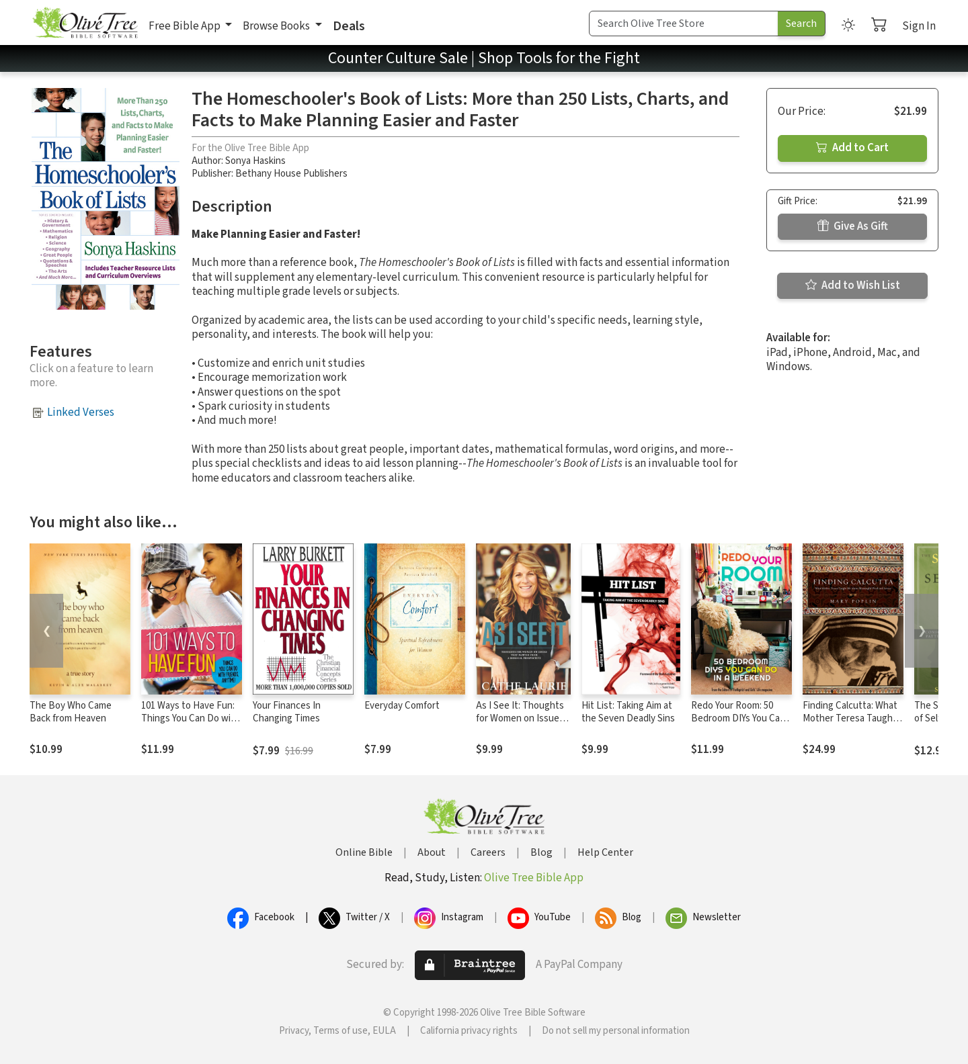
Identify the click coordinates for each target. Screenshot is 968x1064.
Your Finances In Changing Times (287, 712)
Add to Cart (852, 148)
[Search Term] (683, 23)
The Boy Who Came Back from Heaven (71, 712)
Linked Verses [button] (80, 412)
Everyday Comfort (402, 706)
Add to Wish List (852, 285)
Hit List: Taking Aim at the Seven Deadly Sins (628, 712)
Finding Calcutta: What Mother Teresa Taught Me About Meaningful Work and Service (850, 725)
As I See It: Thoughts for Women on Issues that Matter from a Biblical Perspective (520, 725)
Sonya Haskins (255, 161)
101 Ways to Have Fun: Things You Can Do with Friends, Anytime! (190, 718)
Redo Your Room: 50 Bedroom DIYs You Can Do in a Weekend (738, 718)
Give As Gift (852, 226)
